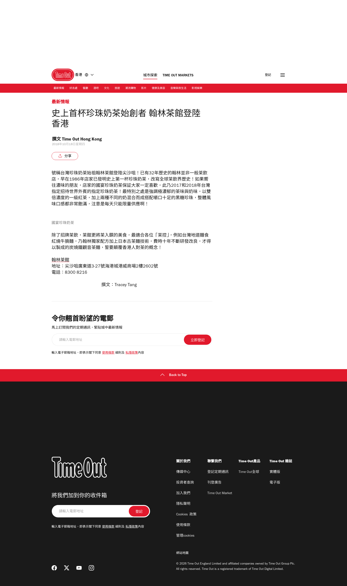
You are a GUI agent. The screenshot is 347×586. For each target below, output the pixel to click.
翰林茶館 (60, 260)
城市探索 (150, 75)
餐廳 (85, 88)
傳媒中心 (183, 472)
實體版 (275, 472)
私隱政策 (131, 353)
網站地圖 (182, 553)
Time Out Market (219, 493)
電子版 (275, 483)
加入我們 (183, 493)
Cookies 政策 (186, 515)
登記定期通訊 (218, 472)
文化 (106, 88)
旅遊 (117, 88)
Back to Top (173, 375)
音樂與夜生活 (178, 88)
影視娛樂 (197, 88)
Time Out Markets (178, 75)
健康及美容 (158, 88)
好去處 (73, 88)
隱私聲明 (183, 504)
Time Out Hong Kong (85, 139)
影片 (144, 88)
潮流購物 (130, 88)
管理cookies (185, 536)
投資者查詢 (185, 483)
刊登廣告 (214, 483)
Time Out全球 (249, 472)
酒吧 (96, 88)
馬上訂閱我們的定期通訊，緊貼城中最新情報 (87, 328)
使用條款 (108, 353)
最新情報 (59, 88)
